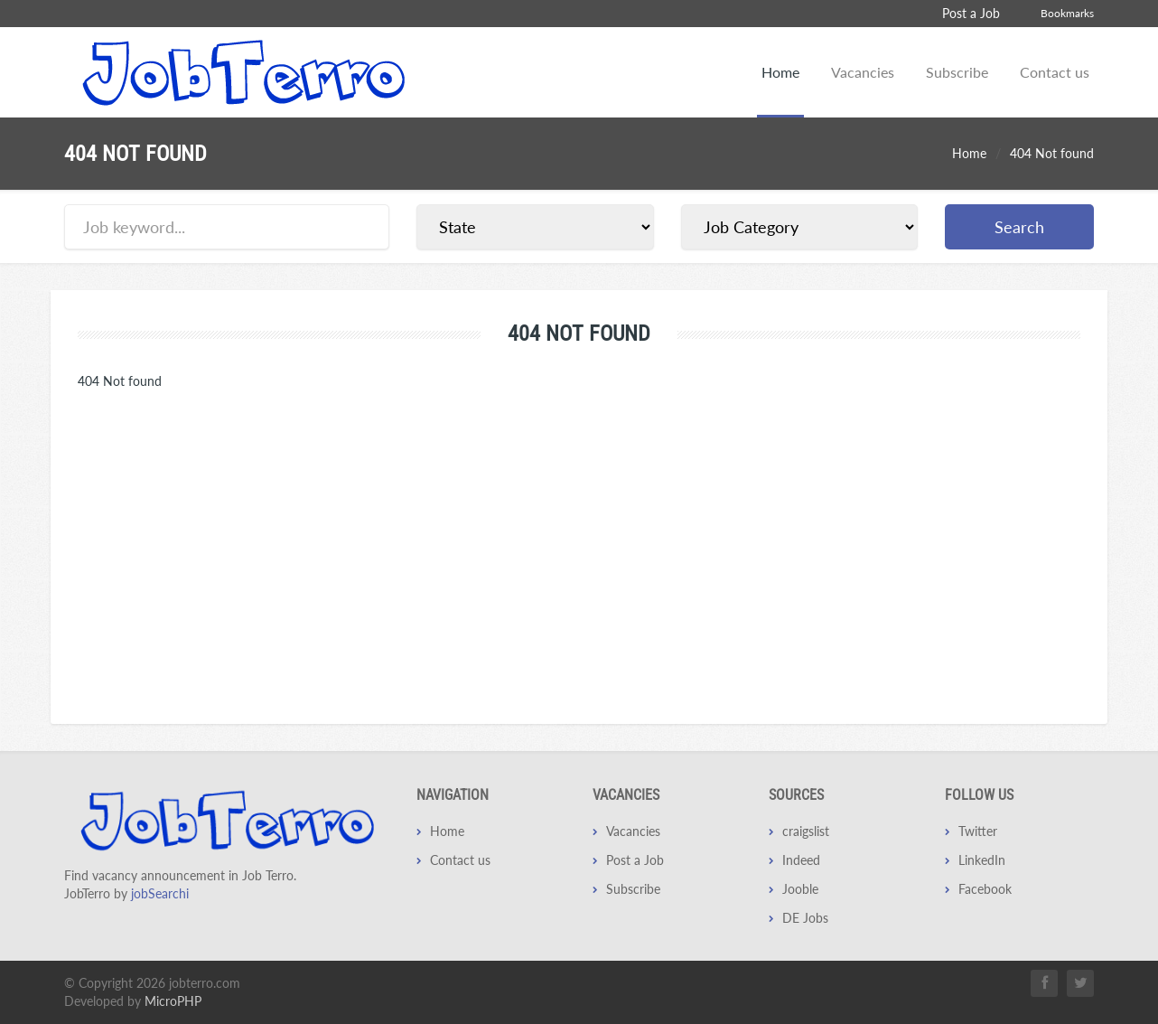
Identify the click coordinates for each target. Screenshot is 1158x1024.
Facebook (985, 889)
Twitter (977, 831)
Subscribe (957, 71)
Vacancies (862, 71)
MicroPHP (173, 1001)
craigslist (805, 831)
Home (780, 71)
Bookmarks (1067, 13)
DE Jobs (805, 917)
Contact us (1054, 71)
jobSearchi (160, 893)
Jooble (800, 889)
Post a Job (971, 13)
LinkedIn (981, 860)
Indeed (801, 860)
